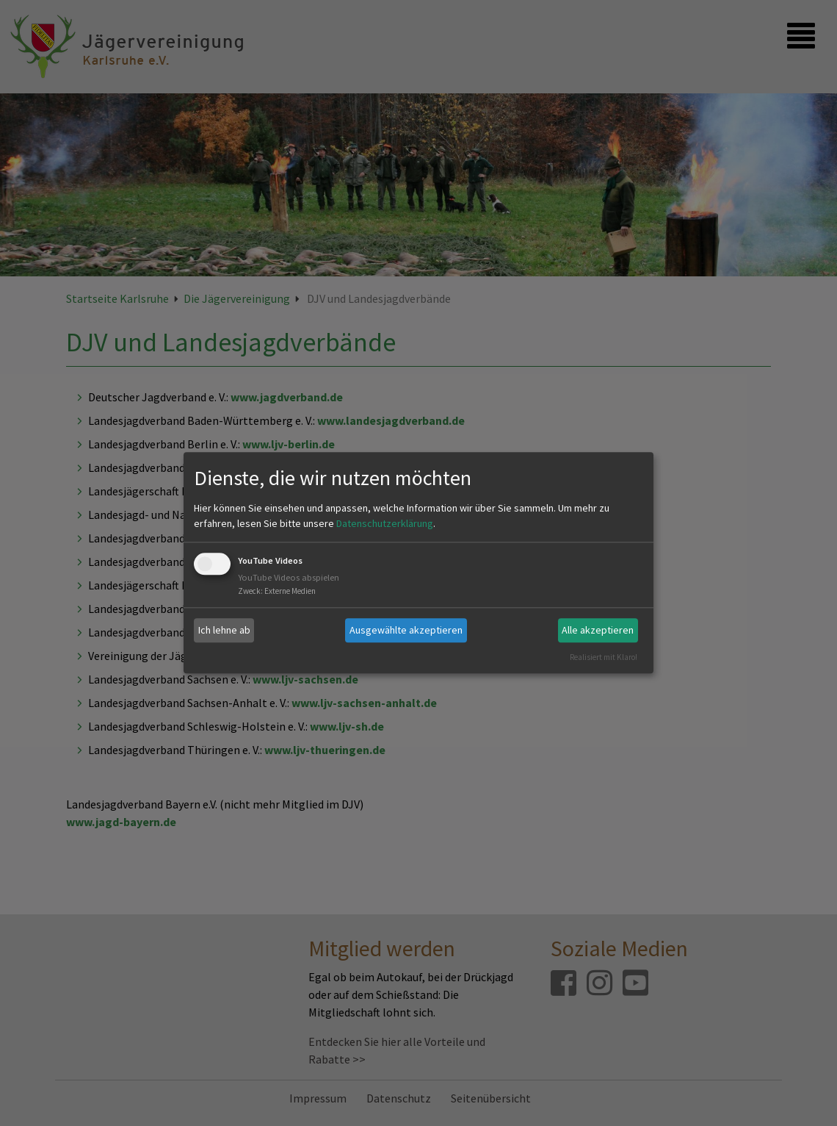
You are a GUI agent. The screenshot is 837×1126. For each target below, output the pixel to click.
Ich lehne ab (224, 629)
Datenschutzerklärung (384, 523)
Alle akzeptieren (598, 629)
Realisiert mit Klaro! (603, 657)
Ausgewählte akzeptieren (406, 629)
